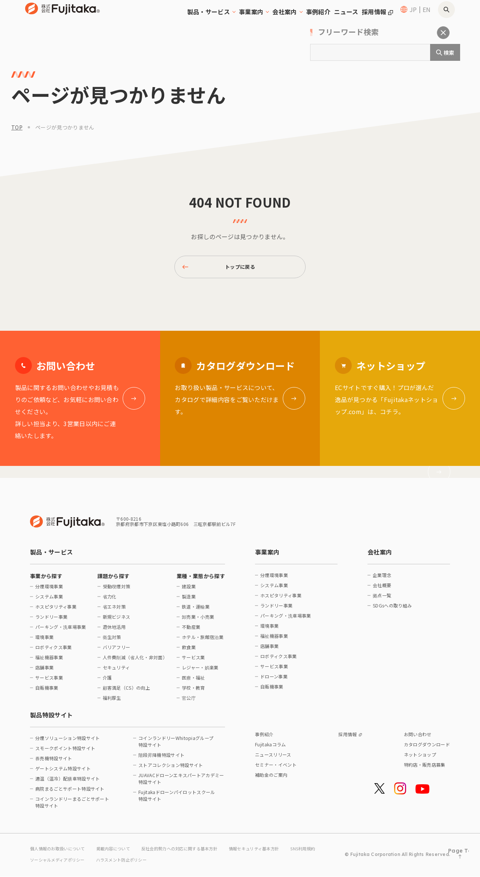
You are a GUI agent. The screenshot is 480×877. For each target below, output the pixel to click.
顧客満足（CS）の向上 (126, 691)
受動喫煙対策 (116, 590)
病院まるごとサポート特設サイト (70, 792)
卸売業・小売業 (198, 620)
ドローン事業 (274, 680)
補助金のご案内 (271, 778)
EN (426, 18)
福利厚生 (112, 701)
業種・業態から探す (201, 579)
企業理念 (382, 579)
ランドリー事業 (51, 620)
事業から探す (46, 579)
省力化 (110, 600)
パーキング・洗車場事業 (60, 630)
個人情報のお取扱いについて (60, 851)
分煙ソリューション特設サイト (67, 741)
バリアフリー (116, 651)
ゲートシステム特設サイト (63, 772)
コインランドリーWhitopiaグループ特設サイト (175, 745)
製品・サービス (51, 555)
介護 (107, 681)
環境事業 (44, 640)
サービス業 (193, 661)
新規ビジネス (116, 620)
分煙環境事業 (49, 590)
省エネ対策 (114, 610)
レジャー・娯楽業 (200, 671)
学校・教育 (193, 691)
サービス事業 (49, 681)
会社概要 (382, 589)
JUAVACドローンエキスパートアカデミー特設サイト (181, 782)
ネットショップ (420, 758)
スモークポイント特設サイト (65, 752)
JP (413, 18)
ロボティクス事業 (53, 651)
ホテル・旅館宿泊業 (203, 640)
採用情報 (371, 18)
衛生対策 (112, 640)
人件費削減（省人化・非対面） (134, 661)
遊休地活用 (114, 630)
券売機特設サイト (53, 762)
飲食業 (189, 651)
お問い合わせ (418, 738)
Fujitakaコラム (270, 748)
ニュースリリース (273, 758)
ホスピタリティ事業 (55, 610)
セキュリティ (116, 671)
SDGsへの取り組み (392, 609)
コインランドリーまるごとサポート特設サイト (72, 805)
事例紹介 (290, 18)
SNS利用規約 (43, 861)
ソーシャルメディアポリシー (98, 861)
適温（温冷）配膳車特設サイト (67, 782)
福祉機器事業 (49, 661)
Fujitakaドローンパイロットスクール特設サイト (176, 799)
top (16, 127)
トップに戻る (220, 268)
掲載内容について (119, 851)
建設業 (189, 590)
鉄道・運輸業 (196, 610)
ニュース (329, 18)
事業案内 (267, 555)
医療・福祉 (193, 681)
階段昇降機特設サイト (161, 758)
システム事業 (49, 600)
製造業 (189, 600)
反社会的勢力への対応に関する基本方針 (191, 851)
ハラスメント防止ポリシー (167, 861)
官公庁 (189, 701)
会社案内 (380, 555)
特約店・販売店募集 (425, 768)
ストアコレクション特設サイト (170, 768)
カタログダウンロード (427, 748)
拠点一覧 (382, 599)
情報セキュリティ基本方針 (271, 851)
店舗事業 (44, 671)
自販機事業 (46, 691)
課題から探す (114, 579)
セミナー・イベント (276, 768)
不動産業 (191, 630)
